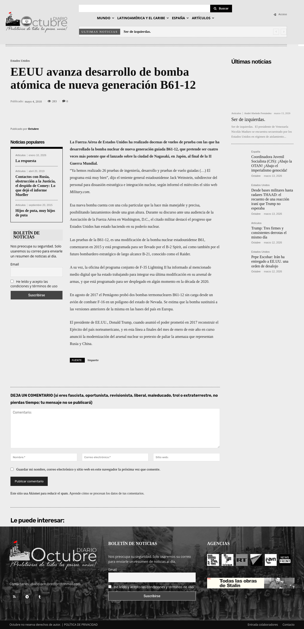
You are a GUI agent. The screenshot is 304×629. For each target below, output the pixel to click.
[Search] (221, 8)
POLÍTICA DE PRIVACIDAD (81, 625)
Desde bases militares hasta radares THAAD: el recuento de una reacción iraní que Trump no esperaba (272, 199)
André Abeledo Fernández (257, 113)
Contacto (288, 625)
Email (14, 264)
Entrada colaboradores (263, 625)
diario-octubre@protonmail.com (56, 584)
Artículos (20, 155)
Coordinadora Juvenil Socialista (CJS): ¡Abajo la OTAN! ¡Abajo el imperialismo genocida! (271, 163)
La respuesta (25, 161)
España (255, 151)
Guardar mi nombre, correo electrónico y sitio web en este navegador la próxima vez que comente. (88, 469)
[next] (284, 32)
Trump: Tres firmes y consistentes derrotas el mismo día (268, 232)
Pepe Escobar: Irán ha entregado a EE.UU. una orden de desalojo (269, 261)
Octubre (33, 128)
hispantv (93, 360)
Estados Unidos (20, 60)
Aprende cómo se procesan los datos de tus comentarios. (106, 493)
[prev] (276, 32)
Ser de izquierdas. (138, 31)
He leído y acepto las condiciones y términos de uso (33, 283)
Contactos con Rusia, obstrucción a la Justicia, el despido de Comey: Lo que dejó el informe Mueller (35, 186)
